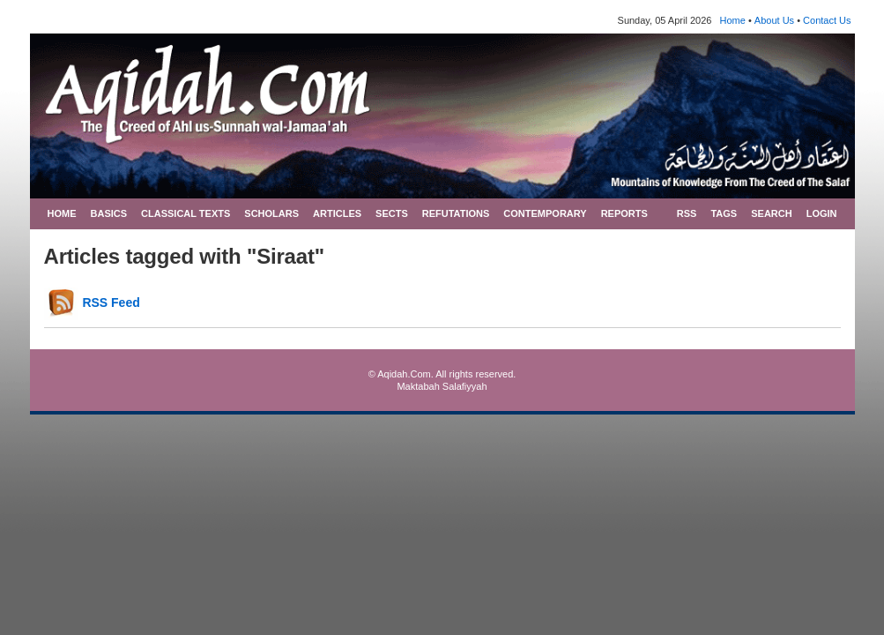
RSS (687, 213)
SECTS (391, 213)
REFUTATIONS (456, 213)
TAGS (723, 213)
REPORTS (624, 213)
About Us (774, 20)
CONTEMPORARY (544, 213)
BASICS (109, 213)
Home (733, 20)
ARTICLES (337, 213)
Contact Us (827, 20)
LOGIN (821, 213)
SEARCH (771, 213)
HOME (62, 213)
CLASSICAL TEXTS (185, 213)
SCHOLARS (271, 213)
